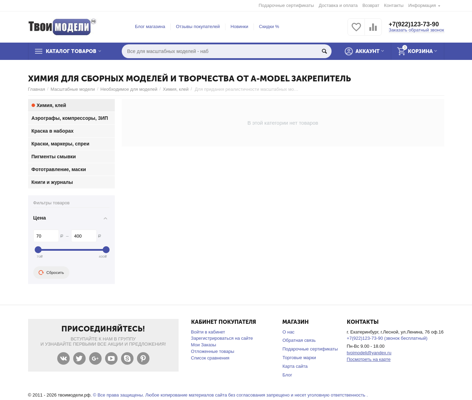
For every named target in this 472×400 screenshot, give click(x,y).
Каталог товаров (71, 51)
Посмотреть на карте (369, 359)
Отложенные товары (212, 351)
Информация (422, 5)
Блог (287, 374)
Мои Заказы (203, 344)
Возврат (370, 5)
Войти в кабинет (208, 332)
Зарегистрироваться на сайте (222, 338)
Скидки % (269, 26)
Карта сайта (295, 366)
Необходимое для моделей (129, 89)
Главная (36, 89)
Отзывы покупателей (198, 26)
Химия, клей (175, 89)
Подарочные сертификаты (286, 5)
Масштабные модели (73, 89)
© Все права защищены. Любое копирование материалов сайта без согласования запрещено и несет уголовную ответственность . (230, 395)
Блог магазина (150, 26)
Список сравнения (210, 358)
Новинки (239, 26)
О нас (288, 332)
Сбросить (51, 272)
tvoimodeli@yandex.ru (369, 352)
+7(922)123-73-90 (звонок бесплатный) (387, 338)
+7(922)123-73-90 (414, 24)
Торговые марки (299, 357)
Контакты (393, 5)
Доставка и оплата (338, 5)
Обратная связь (299, 340)
